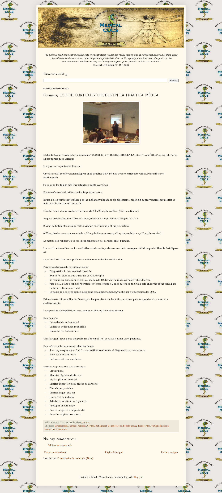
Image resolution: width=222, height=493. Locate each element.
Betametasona (62, 426)
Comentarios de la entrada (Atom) (75, 458)
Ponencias (50, 429)
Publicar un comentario (60, 445)
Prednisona (61, 429)
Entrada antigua (169, 452)
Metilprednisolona (160, 426)
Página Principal (113, 452)
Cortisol (90, 426)
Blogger (137, 477)
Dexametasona (115, 426)
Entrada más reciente (55, 452)
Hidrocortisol (144, 426)
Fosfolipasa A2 (130, 426)
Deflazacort (101, 426)
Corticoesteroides (78, 426)
